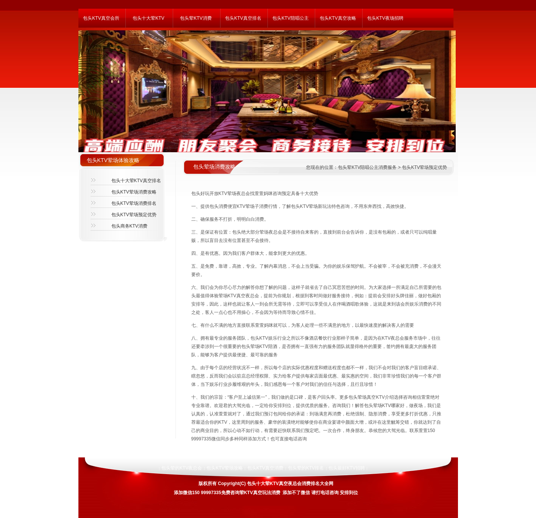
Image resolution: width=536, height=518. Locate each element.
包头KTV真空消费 (265, 468)
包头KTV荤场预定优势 (133, 214)
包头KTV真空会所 (101, 18)
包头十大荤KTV (148, 18)
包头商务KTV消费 (129, 226)
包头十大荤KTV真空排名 (136, 180)
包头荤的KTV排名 (306, 468)
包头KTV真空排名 (243, 18)
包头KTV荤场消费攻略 (133, 192)
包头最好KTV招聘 (346, 468)
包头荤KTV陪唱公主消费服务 (367, 167)
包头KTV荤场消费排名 (133, 203)
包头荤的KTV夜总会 (181, 468)
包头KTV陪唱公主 (290, 18)
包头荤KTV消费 (195, 18)
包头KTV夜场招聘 (385, 18)
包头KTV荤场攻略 (224, 468)
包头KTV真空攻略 (338, 18)
